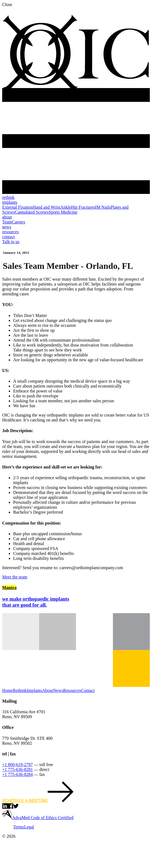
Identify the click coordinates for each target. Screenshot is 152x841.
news (6, 227)
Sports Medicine (62, 212)
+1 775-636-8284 (17, 774)
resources (10, 231)
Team (7, 222)
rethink (8, 197)
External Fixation (17, 207)
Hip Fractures (83, 207)
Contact (88, 690)
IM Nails (103, 207)
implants (9, 202)
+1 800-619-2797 (17, 764)
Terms (18, 827)
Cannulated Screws (31, 212)
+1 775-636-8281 (17, 769)
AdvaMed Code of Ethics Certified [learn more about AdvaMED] (42, 817)
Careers (18, 222)
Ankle (65, 207)
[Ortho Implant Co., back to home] (76, 93)
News (58, 690)
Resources (72, 690)
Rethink (20, 690)
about (7, 217)
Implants (34, 690)
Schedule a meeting (38, 800)
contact (8, 236)
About (47, 690)
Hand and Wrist (46, 207)
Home (7, 690)
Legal (29, 827)
